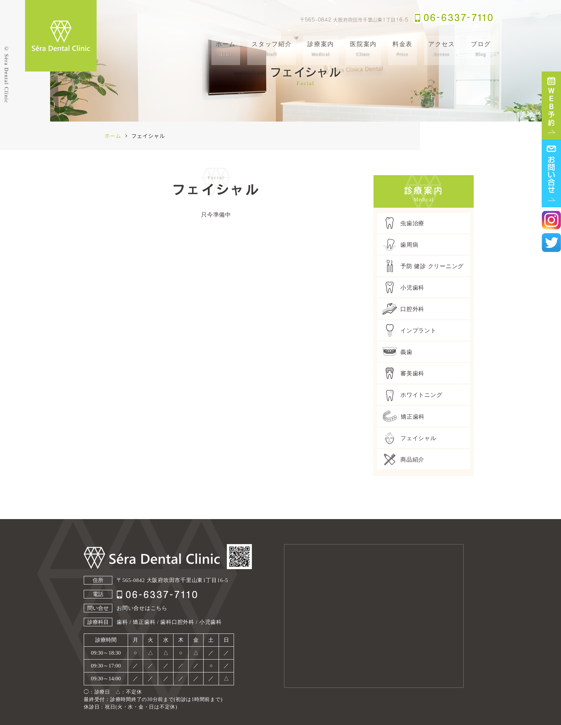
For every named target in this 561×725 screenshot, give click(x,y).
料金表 (402, 49)
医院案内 (363, 49)
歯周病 (400, 244)
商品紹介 (403, 459)
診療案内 (320, 49)
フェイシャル (409, 437)
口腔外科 (403, 308)
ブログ (481, 49)
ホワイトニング (412, 394)
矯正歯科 (403, 416)
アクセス (441, 49)
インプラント (409, 330)
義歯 (397, 351)
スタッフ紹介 (272, 49)
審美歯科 (403, 373)
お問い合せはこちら (142, 608)
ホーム (226, 49)
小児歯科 (403, 287)
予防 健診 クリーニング (423, 266)
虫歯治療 (403, 223)
